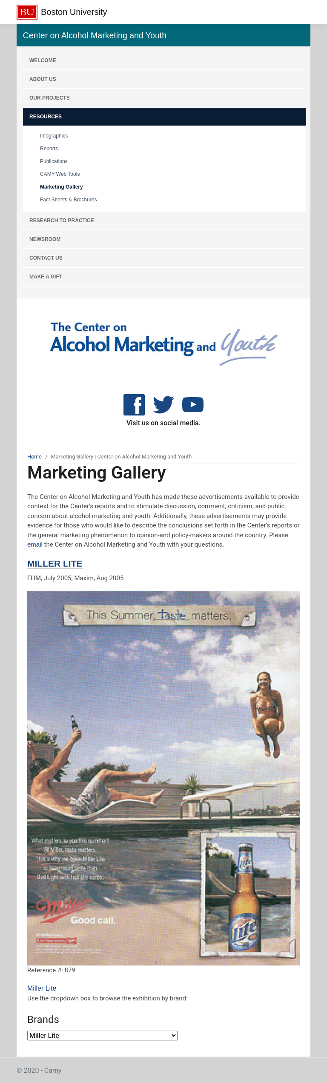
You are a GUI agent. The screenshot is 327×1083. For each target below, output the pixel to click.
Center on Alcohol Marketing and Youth (94, 35)
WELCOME (42, 60)
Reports (49, 149)
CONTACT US (46, 258)
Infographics (54, 136)
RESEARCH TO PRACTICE (61, 220)
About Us (42, 79)
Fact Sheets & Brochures (68, 200)
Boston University (74, 12)
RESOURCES (45, 117)
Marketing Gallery (61, 187)
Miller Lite (55, 563)
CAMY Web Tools (60, 174)
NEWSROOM (44, 239)
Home (34, 456)
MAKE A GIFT (45, 277)
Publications (54, 161)
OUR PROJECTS (49, 98)
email (35, 544)
